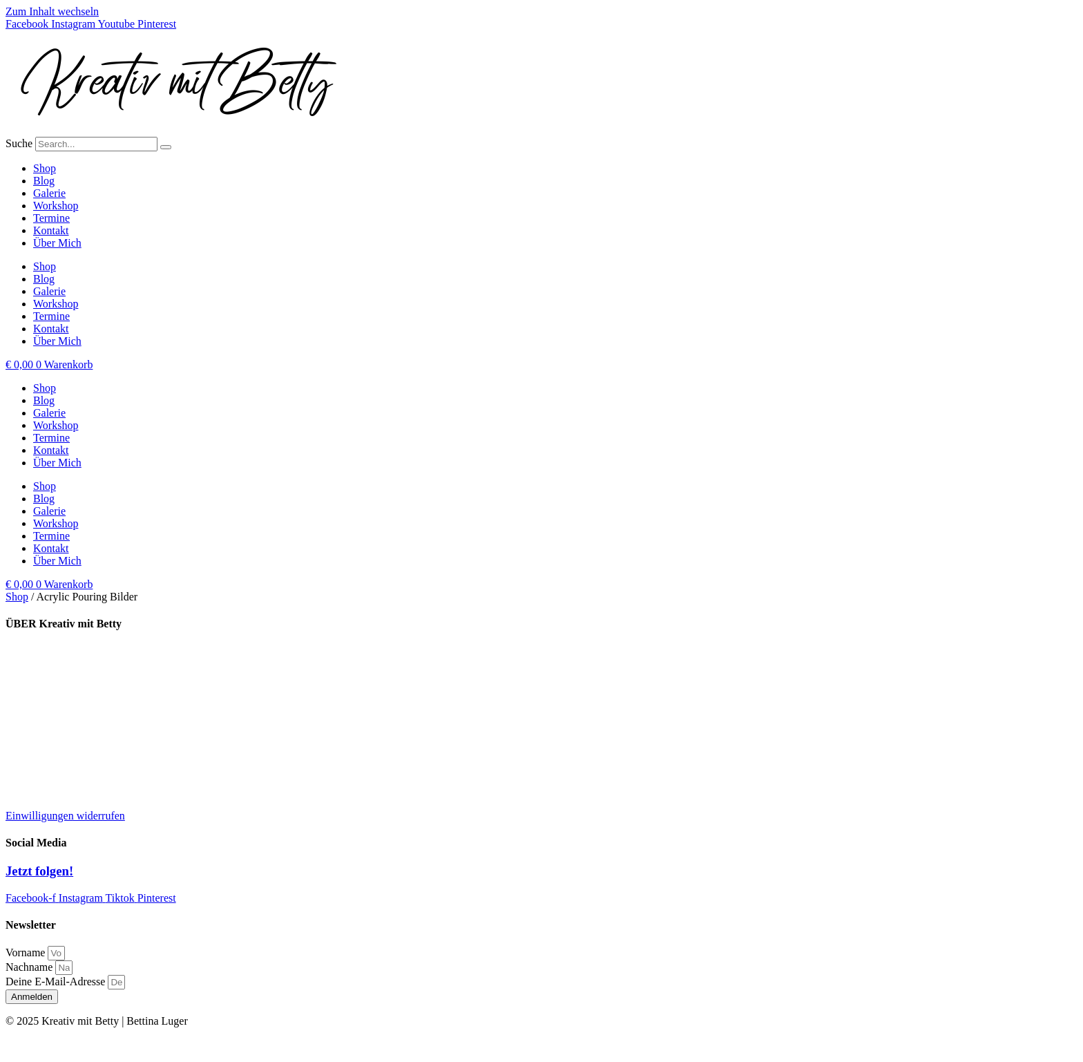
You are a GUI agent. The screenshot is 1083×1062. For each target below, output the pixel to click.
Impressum (30, 722)
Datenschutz (33, 745)
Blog (44, 181)
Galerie (49, 193)
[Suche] (165, 147)
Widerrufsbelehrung (50, 769)
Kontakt (51, 230)
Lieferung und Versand (56, 651)
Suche (19, 143)
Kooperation (33, 675)
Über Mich (57, 243)
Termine (51, 218)
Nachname (30, 967)
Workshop (55, 205)
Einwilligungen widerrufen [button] (65, 816)
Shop (44, 168)
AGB (17, 792)
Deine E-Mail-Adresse (57, 981)
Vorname (27, 952)
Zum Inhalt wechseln (52, 11)
